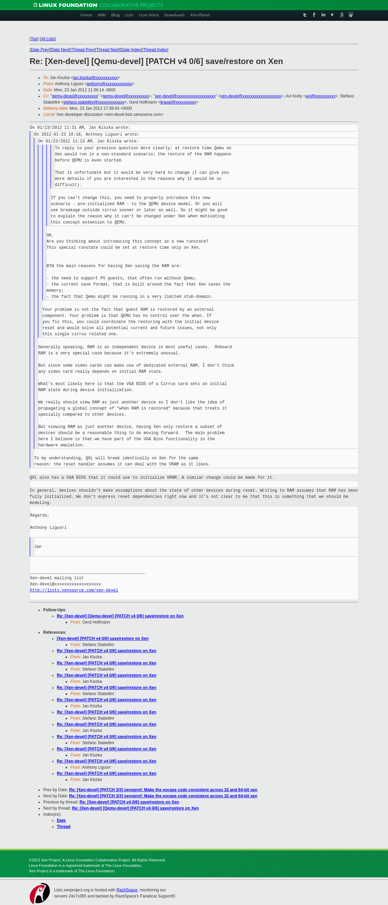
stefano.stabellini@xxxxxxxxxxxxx (94, 102)
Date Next (60, 49)
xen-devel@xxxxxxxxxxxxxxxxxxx (185, 96)
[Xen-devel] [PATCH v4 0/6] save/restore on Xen (103, 638)
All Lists (48, 38)
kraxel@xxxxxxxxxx (178, 102)
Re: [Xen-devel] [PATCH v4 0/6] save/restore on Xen (106, 650)
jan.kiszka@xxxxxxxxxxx (95, 77)
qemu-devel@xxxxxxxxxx (75, 96)
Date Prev (40, 49)
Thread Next (107, 49)
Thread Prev (82, 49)
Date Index (131, 49)
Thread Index (155, 49)
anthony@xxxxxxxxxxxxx (109, 83)
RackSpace (126, 890)
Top (34, 38)
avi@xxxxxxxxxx (321, 96)
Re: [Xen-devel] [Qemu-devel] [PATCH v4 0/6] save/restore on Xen (120, 616)
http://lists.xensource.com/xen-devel (74, 590)
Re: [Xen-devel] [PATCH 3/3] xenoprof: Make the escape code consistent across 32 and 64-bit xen (163, 789)
